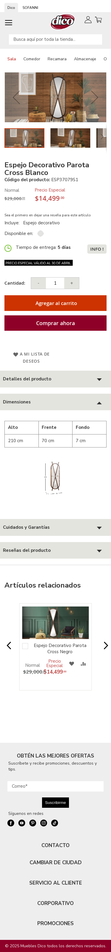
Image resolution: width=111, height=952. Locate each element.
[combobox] (55, 39)
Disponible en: (18, 233)
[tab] (55, 379)
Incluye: (13, 223)
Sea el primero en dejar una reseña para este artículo (47, 215)
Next (104, 648)
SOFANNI (30, 7)
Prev (6, 648)
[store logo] (62, 21)
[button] (16, 97)
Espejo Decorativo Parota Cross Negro (60, 649)
